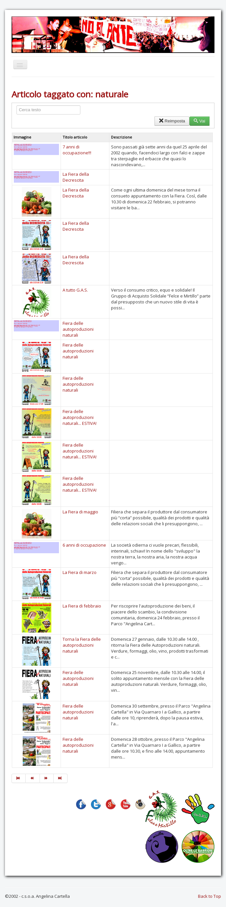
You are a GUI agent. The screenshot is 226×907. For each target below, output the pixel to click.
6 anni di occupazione (84, 545)
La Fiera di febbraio (82, 606)
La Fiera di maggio (80, 512)
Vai (199, 120)
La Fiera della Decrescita (76, 177)
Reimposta (172, 120)
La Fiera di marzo (80, 572)
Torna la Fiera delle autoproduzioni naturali (82, 645)
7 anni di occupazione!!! (77, 150)
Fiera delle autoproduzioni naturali (78, 329)
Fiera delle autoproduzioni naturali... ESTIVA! (80, 417)
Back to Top (209, 896)
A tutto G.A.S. (75, 290)
